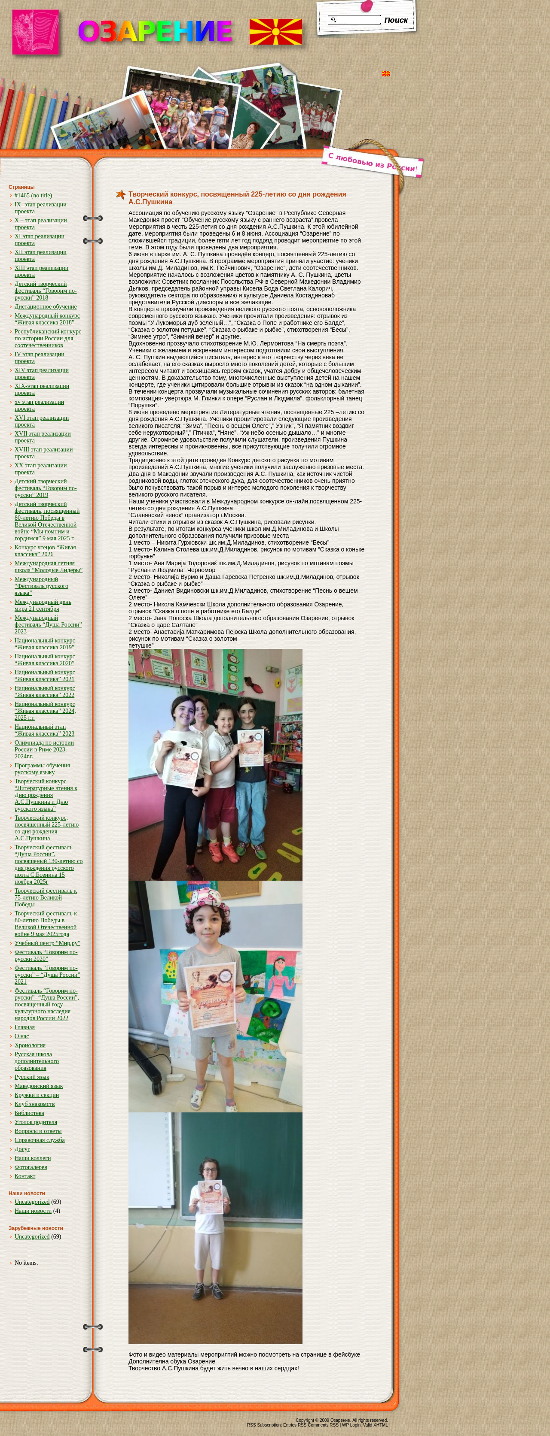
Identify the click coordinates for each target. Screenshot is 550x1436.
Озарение (340, 1420)
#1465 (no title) (33, 195)
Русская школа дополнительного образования (37, 1061)
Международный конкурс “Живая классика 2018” (47, 319)
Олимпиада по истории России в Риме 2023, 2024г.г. (44, 749)
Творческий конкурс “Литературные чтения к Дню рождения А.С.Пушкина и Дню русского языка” (46, 795)
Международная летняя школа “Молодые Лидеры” (48, 566)
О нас (22, 1036)
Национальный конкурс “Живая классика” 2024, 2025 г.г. (45, 711)
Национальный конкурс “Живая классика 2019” (45, 644)
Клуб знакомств (35, 1104)
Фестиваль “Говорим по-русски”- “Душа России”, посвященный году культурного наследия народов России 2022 (47, 1004)
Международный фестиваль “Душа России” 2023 (48, 625)
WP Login (351, 1425)
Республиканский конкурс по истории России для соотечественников (48, 338)
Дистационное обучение (46, 306)
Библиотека (29, 1113)
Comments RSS (323, 1425)
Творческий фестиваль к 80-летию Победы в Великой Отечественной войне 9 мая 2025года (46, 923)
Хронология (30, 1045)
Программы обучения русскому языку (42, 769)
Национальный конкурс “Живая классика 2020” (45, 659)
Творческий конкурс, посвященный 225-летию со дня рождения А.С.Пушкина (47, 828)
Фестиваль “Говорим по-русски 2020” (46, 955)
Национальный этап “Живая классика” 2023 (44, 730)
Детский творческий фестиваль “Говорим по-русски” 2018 (46, 291)
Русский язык (32, 1077)
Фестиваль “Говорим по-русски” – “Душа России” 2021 (47, 975)
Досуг (22, 1149)
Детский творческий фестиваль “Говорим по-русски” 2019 (46, 488)
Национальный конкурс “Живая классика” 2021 (45, 675)
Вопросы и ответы (38, 1131)
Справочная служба (40, 1140)
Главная (25, 1027)
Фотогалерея (31, 1167)
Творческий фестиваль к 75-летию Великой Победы (46, 898)
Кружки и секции (37, 1095)
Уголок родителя (36, 1122)
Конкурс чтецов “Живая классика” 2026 (45, 550)
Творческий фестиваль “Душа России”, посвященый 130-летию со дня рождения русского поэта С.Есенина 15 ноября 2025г (48, 864)
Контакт (25, 1176)
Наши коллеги (33, 1158)
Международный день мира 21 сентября (43, 605)
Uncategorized (32, 1202)
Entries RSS (294, 1425)
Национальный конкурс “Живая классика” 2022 (45, 691)
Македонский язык (39, 1086)
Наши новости (33, 1211)
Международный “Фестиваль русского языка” (41, 586)
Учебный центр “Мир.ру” (47, 943)
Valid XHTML (375, 1425)
